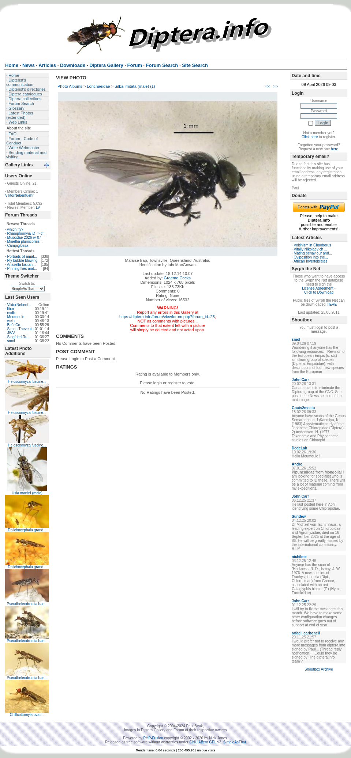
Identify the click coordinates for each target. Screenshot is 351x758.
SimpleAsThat (234, 742)
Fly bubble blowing (22, 261)
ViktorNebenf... (19, 305)
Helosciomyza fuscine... (27, 382)
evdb (11, 313)
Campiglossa (18, 246)
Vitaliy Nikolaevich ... (311, 249)
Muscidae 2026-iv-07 (24, 237)
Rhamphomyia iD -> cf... (27, 233)
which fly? (15, 229)
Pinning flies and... (22, 269)
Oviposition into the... (311, 257)
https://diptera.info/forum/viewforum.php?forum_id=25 (167, 316)
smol (11, 341)
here (334, 149)
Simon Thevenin (20, 329)
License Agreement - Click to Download (319, 290)
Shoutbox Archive (319, 669)
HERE (331, 304)
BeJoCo (13, 325)
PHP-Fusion (153, 738)
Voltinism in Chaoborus (312, 245)
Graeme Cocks (177, 278)
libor (10, 309)
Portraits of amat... (22, 256)
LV (38, 207)
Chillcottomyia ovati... (27, 715)
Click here (310, 137)
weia (11, 321)
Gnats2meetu (303, 408)
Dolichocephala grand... (27, 530)
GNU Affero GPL (203, 742)
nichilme (299, 557)
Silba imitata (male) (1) (135, 86)
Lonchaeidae (98, 86)
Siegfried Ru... (18, 337)
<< (267, 86)
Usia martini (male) (27, 493)
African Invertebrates (310, 261)
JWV (11, 333)
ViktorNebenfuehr (19, 195)
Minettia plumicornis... (25, 242)
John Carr (300, 380)
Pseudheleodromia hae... (27, 604)
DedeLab (299, 448)
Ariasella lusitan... (21, 265)
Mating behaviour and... (313, 253)
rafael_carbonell (306, 633)
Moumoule (16, 317)
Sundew (299, 516)
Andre (297, 464)
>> (275, 86)
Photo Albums (69, 86)
